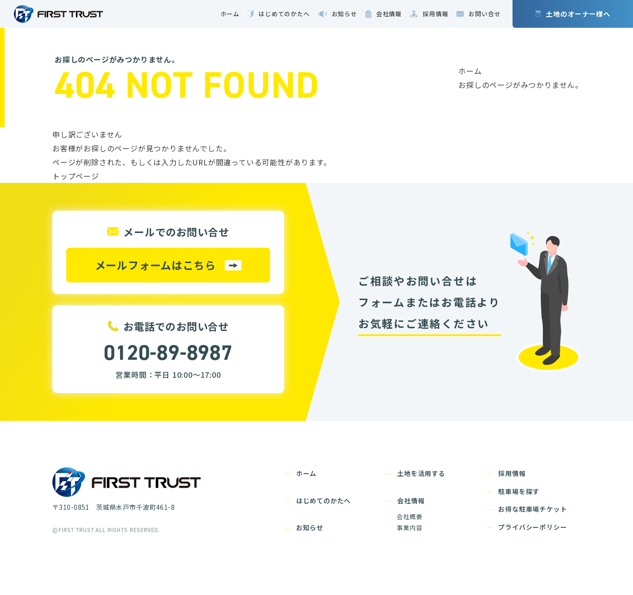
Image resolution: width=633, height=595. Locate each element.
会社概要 (409, 516)
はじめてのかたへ (323, 500)
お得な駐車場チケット (532, 509)
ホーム (469, 70)
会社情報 (410, 500)
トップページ (75, 176)
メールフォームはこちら (155, 265)
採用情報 (511, 473)
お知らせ (309, 527)
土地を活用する (421, 473)
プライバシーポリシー (532, 527)
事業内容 (409, 527)
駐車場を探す (518, 491)
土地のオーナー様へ (578, 14)
